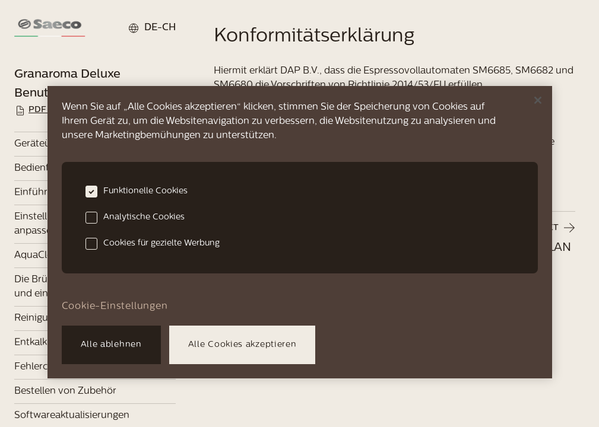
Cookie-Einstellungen (115, 306)
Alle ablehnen (111, 344)
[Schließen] (538, 100)
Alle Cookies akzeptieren (242, 344)
